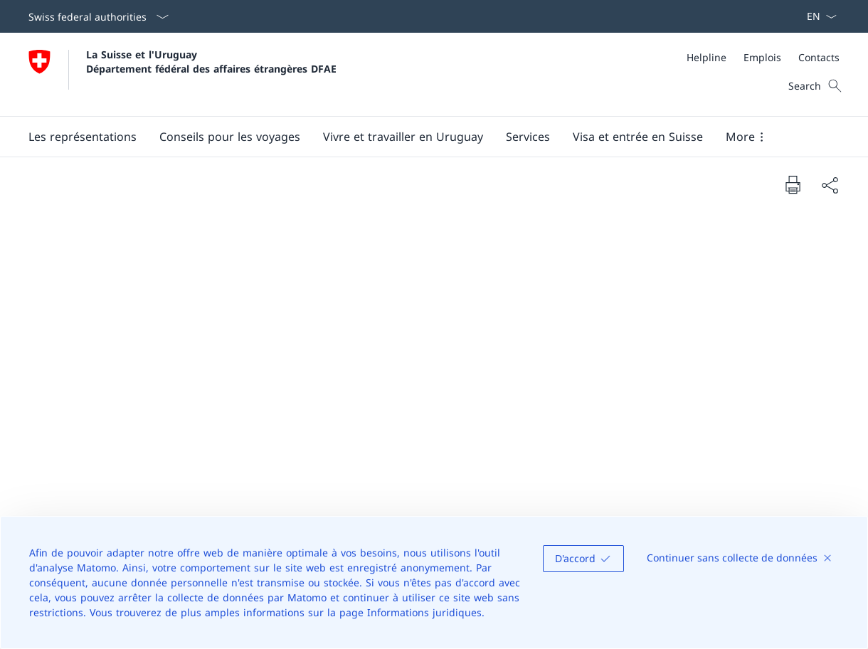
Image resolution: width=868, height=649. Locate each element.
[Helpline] (706, 57)
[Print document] (792, 184)
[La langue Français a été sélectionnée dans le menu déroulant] (817, 16)
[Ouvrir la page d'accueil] (182, 74)
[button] (82, 137)
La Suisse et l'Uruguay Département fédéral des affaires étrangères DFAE (211, 61)
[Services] (527, 137)
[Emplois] (762, 57)
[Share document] (829, 185)
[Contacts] (819, 57)
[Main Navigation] (422, 137)
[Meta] (763, 57)
